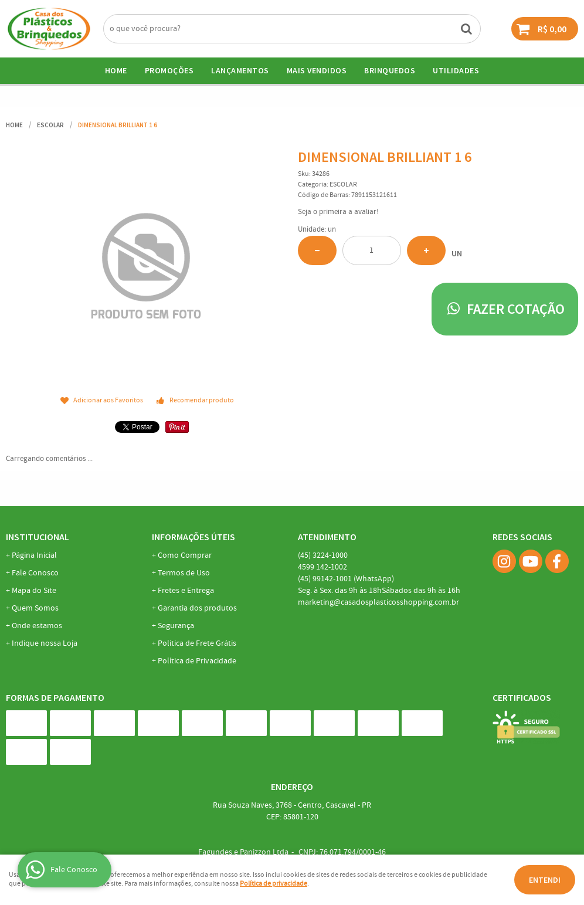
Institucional (37, 537)
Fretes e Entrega (186, 590)
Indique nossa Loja (44, 643)
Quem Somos (35, 608)
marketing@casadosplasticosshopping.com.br (378, 602)
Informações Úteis (193, 537)
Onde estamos (37, 626)
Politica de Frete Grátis (197, 643)
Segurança (176, 626)
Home (116, 70)
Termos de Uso (184, 573)
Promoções (169, 70)
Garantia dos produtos (197, 608)
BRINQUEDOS (389, 70)
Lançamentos (240, 70)
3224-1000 (323, 555)
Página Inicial (34, 555)
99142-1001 (346, 579)
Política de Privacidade (197, 661)
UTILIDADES (456, 70)
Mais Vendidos (317, 70)
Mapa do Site (34, 590)
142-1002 (322, 567)
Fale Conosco (35, 573)
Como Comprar (185, 555)
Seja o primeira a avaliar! (338, 212)
